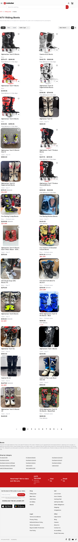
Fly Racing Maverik (30, 457)
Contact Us (57, 527)
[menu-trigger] (2, 3)
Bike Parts (33, 496)
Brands (32, 504)
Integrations (57, 510)
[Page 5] (38, 429)
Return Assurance (35, 525)
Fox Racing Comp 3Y (57, 457)
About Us (56, 525)
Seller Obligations (59, 504)
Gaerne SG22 (55, 465)
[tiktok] (76, 539)
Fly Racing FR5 (3, 457)
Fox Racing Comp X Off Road (7, 463)
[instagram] (69, 539)
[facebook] (66, 539)
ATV (1, 11)
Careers (56, 522)
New (8, 27)
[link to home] (9, 3)
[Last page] (61, 429)
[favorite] (18, 34)
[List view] (75, 27)
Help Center (57, 516)
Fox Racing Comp (4, 460)
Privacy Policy (34, 519)
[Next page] (57, 429)
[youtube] (73, 539)
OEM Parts (33, 499)
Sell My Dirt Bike (58, 502)
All (3, 27)
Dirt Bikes (32, 502)
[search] (67, 7)
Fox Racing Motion (56, 463)
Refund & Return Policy (36, 522)
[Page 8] (50, 429)
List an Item (57, 493)
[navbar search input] (36, 7)
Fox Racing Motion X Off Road (7, 465)
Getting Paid (57, 499)
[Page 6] (42, 429)
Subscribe (21, 494)
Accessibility (57, 530)
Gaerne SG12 (29, 465)
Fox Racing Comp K (31, 460)
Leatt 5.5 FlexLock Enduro (6, 468)
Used (14, 27)
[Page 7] (46, 429)
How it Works (58, 496)
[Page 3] (31, 429)
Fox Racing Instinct (30, 463)
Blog (55, 519)
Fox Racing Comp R (57, 460)
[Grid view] (72, 27)
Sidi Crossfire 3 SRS (30, 468)
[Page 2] (27, 429)
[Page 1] (24, 429)
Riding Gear (8, 11)
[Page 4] (35, 429)
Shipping (56, 507)
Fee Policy (33, 530)
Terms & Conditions (35, 516)
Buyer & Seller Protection (37, 527)
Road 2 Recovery (59, 533)
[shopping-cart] (72, 3)
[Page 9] (53, 429)
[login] (69, 3)
